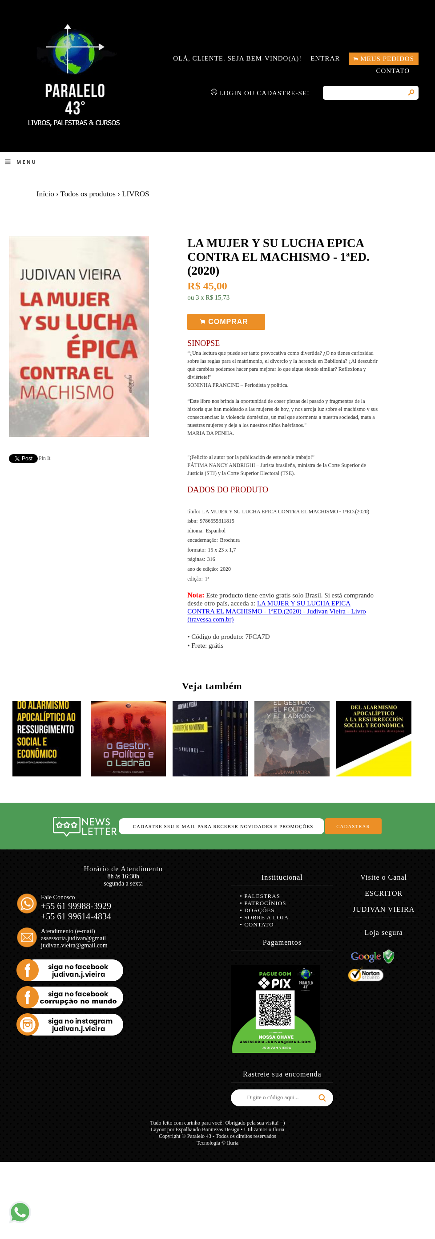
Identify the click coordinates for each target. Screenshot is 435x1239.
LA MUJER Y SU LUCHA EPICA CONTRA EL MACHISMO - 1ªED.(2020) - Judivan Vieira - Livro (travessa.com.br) (276, 611)
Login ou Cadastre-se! (264, 93)
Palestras (262, 896)
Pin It (44, 458)
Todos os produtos (88, 194)
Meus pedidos (387, 58)
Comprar (226, 322)
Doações (259, 910)
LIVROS (135, 194)
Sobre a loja (266, 917)
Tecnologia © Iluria (217, 1143)
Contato (393, 70)
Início (45, 194)
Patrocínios (265, 903)
